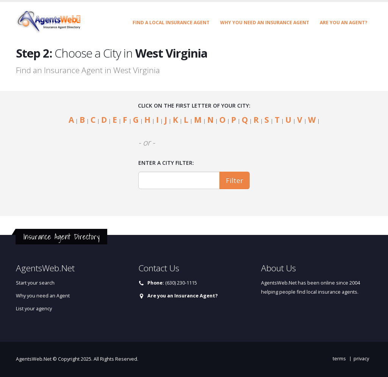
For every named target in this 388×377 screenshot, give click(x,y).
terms (339, 358)
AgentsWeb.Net (34, 359)
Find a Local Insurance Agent (171, 22)
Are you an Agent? (343, 22)
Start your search (35, 283)
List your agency (34, 308)
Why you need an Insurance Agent (264, 22)
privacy (361, 358)
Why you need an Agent (43, 296)
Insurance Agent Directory (61, 236)
